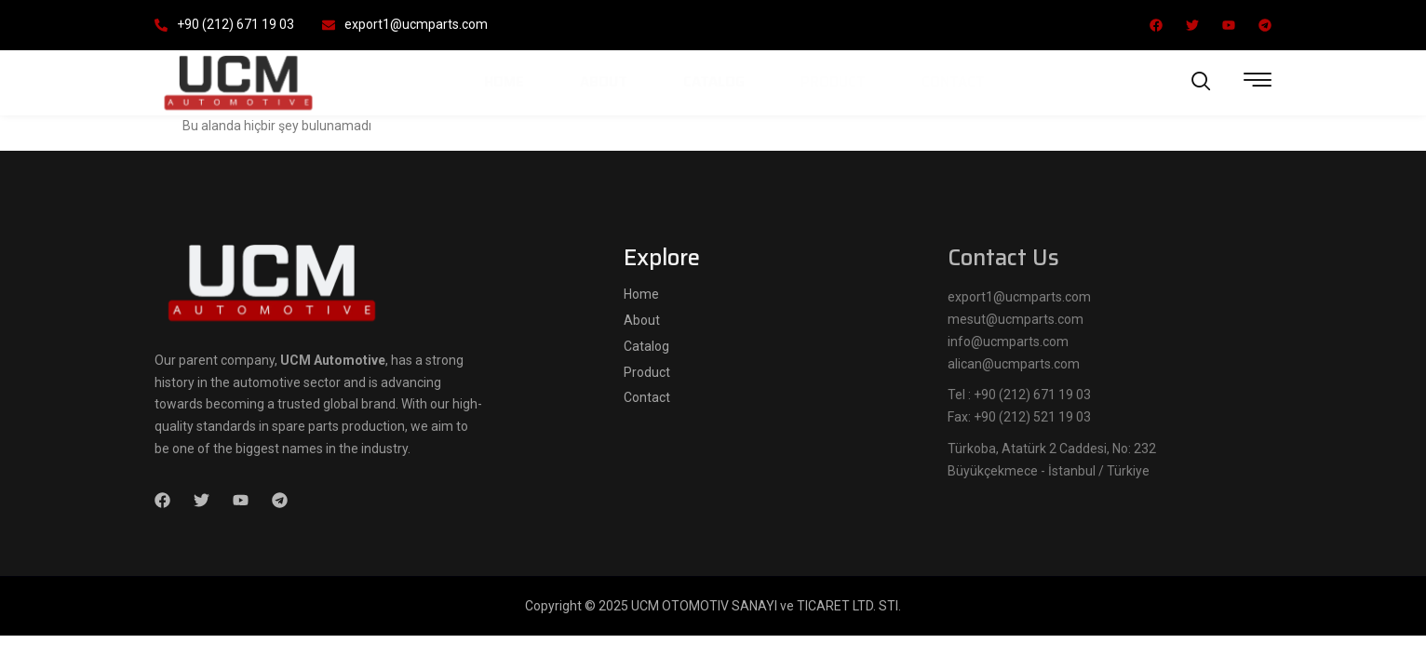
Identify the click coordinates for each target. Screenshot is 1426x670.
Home (504, 82)
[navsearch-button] (1201, 82)
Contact (953, 82)
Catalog (714, 82)
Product (833, 82)
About (603, 82)
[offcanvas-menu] (1257, 80)
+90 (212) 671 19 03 (224, 24)
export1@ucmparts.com (405, 24)
